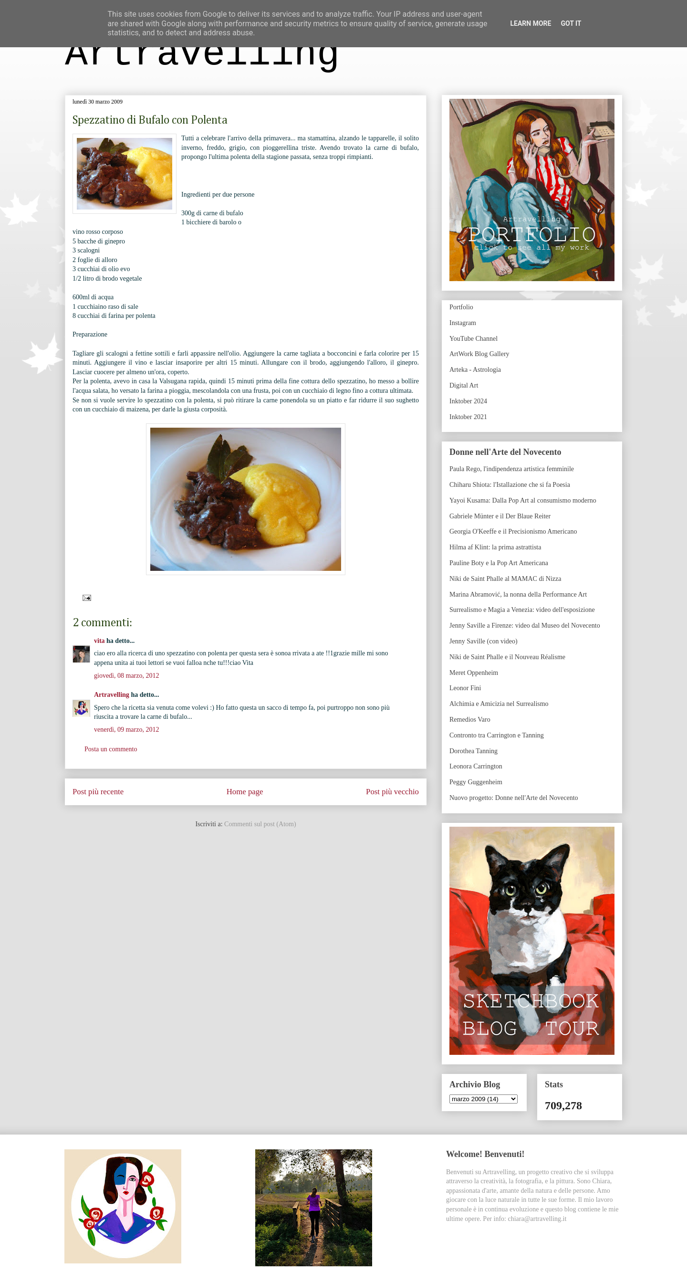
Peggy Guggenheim (475, 782)
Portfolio (461, 307)
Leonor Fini (465, 688)
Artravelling (202, 54)
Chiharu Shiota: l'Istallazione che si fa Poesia (509, 484)
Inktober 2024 (468, 401)
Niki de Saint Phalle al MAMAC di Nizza (505, 578)
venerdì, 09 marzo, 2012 (126, 729)
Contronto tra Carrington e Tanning (496, 735)
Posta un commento (110, 749)
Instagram (462, 322)
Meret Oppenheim (473, 672)
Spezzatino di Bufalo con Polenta (150, 120)
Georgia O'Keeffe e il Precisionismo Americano (513, 531)
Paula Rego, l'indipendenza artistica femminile (511, 469)
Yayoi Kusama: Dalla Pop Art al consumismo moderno (522, 500)
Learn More (530, 23)
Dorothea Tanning (473, 751)
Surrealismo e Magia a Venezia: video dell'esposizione (522, 609)
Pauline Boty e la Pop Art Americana (498, 563)
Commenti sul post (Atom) (260, 824)
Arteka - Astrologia (475, 369)
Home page (245, 791)
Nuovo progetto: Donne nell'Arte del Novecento (513, 797)
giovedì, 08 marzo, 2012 (126, 675)
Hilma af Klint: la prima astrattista (495, 547)
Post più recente (98, 791)
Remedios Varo (469, 719)
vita (99, 640)
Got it (571, 23)
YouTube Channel (473, 338)
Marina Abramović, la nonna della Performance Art (518, 594)
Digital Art (463, 385)
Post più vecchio (392, 791)
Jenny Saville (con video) (483, 641)
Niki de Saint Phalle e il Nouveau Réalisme (507, 657)
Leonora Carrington (475, 766)
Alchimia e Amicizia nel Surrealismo (499, 703)
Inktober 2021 (468, 417)
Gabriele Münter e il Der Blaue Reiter (500, 516)
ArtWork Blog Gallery (479, 354)
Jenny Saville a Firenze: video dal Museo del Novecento (524, 625)
